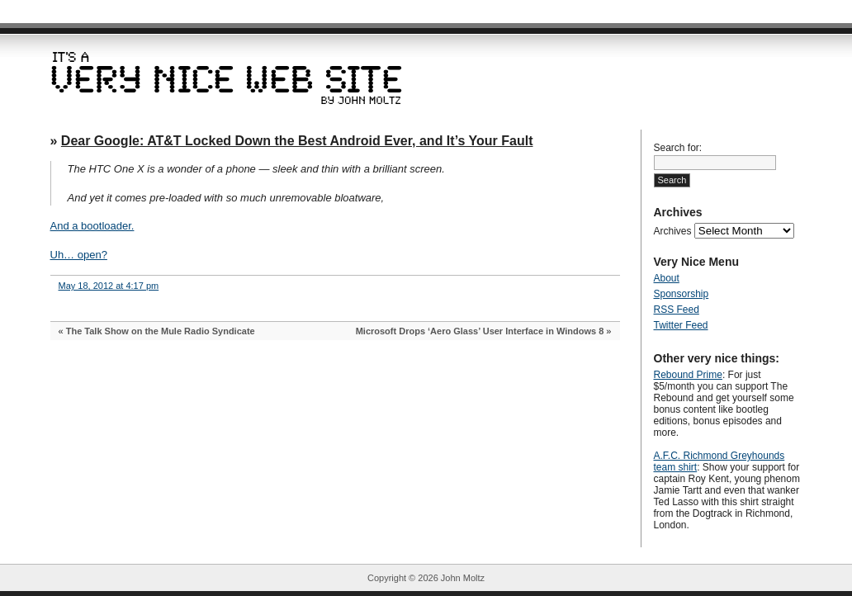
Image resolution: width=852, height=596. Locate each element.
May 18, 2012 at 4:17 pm (109, 286)
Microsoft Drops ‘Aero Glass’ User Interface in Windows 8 (480, 331)
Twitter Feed (681, 325)
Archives (673, 231)
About (666, 278)
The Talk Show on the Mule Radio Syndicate (160, 331)
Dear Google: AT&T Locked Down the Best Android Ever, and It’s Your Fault (297, 141)
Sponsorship (681, 294)
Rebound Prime (688, 375)
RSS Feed (676, 309)
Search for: (678, 148)
